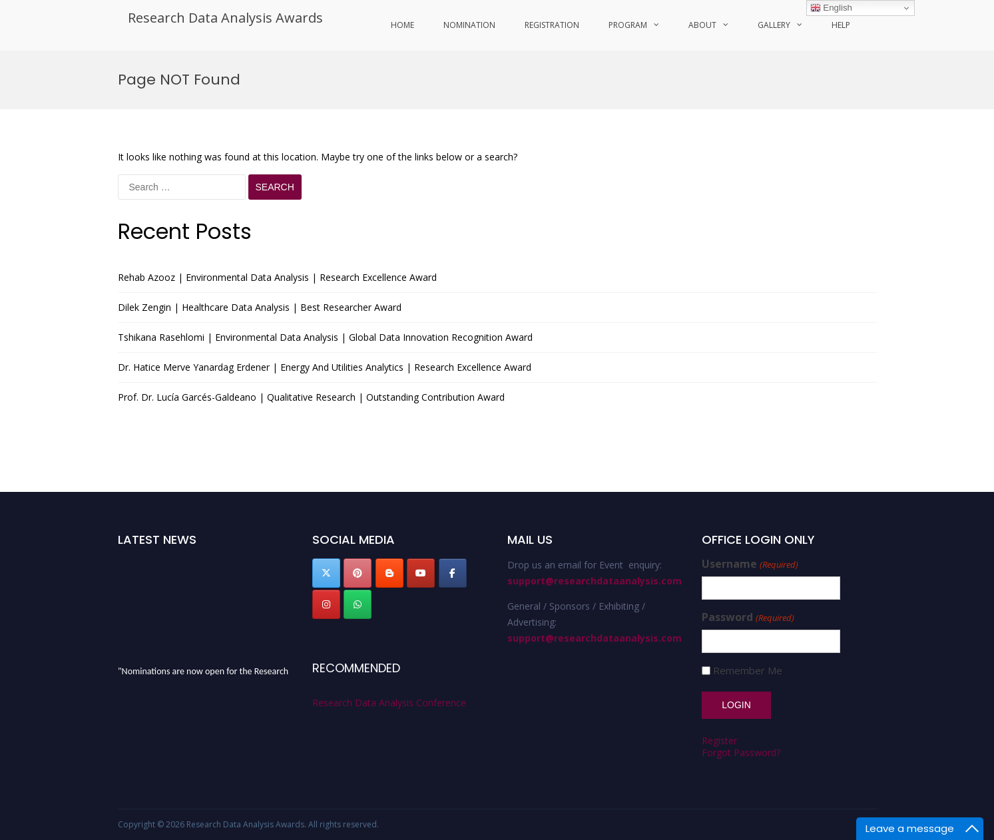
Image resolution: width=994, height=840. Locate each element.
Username (750, 564)
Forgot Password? (741, 752)
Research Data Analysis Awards (225, 18)
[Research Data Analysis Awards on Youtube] (421, 573)
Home (402, 25)
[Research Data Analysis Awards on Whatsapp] (358, 604)
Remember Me (747, 670)
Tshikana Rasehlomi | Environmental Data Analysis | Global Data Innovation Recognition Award (325, 337)
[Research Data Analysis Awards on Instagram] (326, 604)
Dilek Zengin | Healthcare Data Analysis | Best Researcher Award (259, 307)
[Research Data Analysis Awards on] (389, 604)
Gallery (774, 25)
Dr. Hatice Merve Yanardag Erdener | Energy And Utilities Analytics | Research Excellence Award (324, 367)
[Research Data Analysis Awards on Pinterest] (358, 573)
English (831, 8)
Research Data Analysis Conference (389, 702)
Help (841, 25)
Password (748, 617)
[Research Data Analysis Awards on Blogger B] (389, 573)
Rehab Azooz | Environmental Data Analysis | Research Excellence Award (277, 277)
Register (719, 740)
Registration (552, 25)
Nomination (469, 25)
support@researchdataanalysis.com (594, 580)
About (702, 25)
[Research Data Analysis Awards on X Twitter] (326, 573)
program (628, 25)
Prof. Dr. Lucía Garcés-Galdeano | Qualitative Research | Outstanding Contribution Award (311, 397)
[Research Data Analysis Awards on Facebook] (453, 573)
